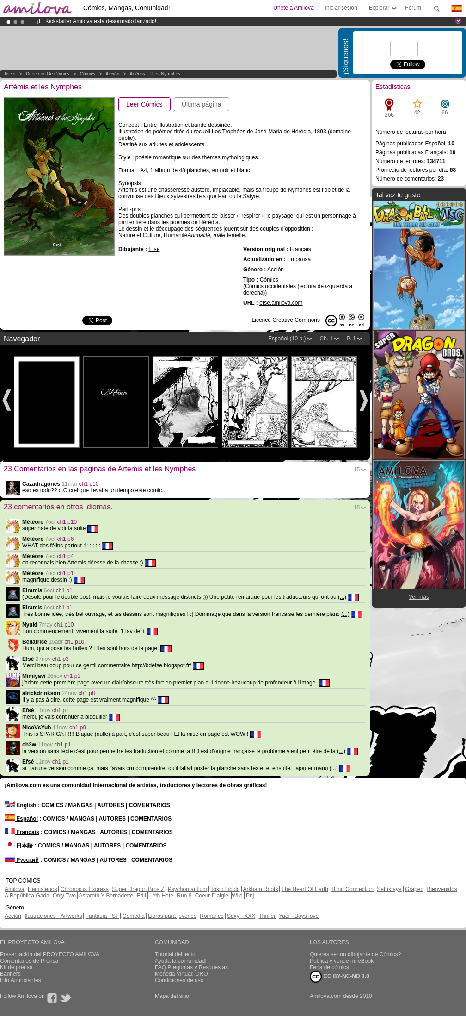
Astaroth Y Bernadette (106, 895)
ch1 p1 (65, 573)
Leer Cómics (144, 104)
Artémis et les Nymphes (154, 73)
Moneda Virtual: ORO (181, 974)
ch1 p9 (77, 727)
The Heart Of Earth (305, 889)
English (21, 805)
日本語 (19, 845)
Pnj (250, 895)
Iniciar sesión (341, 8)
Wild (237, 895)
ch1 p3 (60, 659)
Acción (112, 73)
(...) (342, 597)
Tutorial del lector (176, 954)
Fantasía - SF (102, 916)
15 (357, 469)
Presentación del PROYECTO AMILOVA (49, 954)
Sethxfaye (389, 889)
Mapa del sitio (172, 996)
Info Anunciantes (20, 980)
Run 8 (184, 895)
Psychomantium (187, 889)
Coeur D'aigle (212, 895)
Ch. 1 (326, 338)
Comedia (134, 916)
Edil (141, 895)
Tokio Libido (224, 889)
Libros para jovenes (172, 916)
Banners (10, 974)
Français (22, 832)
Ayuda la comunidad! (181, 961)
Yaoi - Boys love (299, 916)
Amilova (15, 889)
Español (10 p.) (287, 338)
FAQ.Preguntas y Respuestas (191, 967)
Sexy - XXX (241, 916)
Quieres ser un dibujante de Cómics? (355, 954)
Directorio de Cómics (47, 73)
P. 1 (351, 338)
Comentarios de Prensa (29, 961)
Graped (414, 889)
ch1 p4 (65, 556)
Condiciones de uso (179, 980)
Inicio (10, 73)
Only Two (64, 895)
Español (21, 818)
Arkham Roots (260, 889)
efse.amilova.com (280, 303)
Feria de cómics (329, 967)
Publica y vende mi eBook (342, 961)
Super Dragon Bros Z (138, 889)
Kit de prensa (16, 967)
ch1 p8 (86, 693)
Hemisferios (42, 889)
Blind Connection (352, 889)
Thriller (267, 916)
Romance (211, 916)
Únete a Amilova (293, 8)
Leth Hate (161, 895)
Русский (22, 860)
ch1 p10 (89, 484)
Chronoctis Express (85, 889)
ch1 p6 (65, 539)
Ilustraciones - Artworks (53, 916)
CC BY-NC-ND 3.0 (339, 977)
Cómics (88, 73)
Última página (201, 104)
